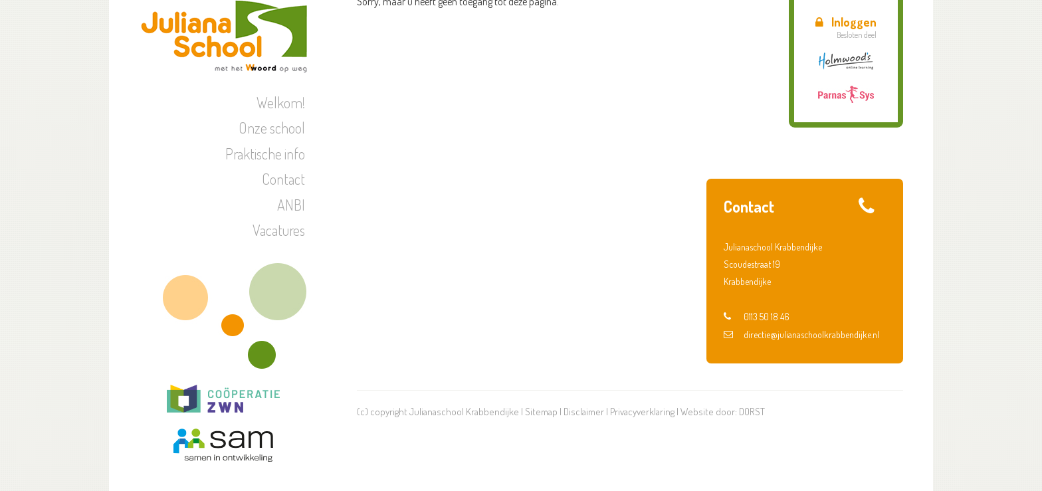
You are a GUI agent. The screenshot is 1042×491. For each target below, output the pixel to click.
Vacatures (279, 230)
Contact (283, 178)
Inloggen (846, 22)
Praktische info (265, 153)
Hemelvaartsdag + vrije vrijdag (810, 135)
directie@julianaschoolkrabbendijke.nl (801, 334)
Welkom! (281, 102)
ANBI (291, 204)
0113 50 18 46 (756, 316)
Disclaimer (584, 411)
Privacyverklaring (642, 411)
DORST (752, 411)
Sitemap (541, 411)
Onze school (272, 127)
